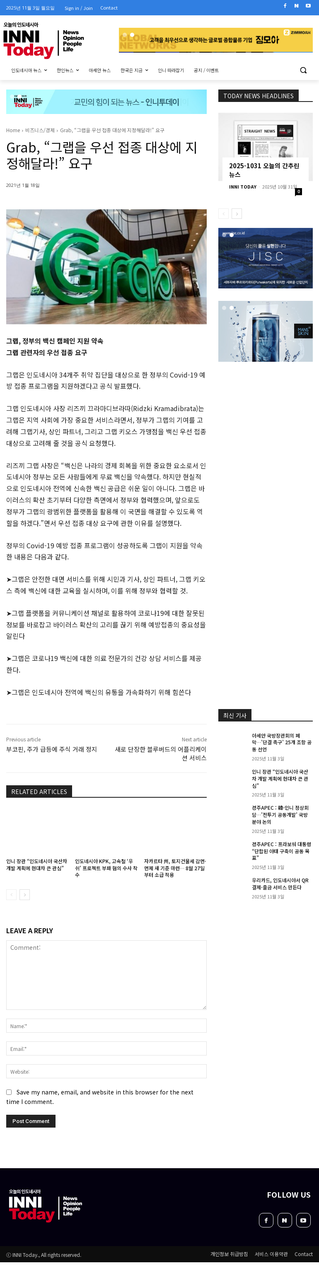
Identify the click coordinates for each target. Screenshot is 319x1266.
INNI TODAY (242, 186)
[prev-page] (11, 894)
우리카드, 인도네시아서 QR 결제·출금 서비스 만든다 (280, 883)
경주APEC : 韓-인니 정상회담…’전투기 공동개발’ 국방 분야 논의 (280, 814)
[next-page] (24, 894)
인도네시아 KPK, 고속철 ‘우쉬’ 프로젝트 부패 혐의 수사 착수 (106, 868)
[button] (303, 70)
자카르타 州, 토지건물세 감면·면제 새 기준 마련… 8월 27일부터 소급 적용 (175, 868)
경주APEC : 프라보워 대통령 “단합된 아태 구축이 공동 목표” (281, 851)
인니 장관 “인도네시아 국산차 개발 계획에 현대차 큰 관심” (36, 864)
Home (13, 129)
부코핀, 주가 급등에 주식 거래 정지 (51, 749)
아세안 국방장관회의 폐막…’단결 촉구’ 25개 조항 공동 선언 (282, 742)
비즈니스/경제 (40, 129)
